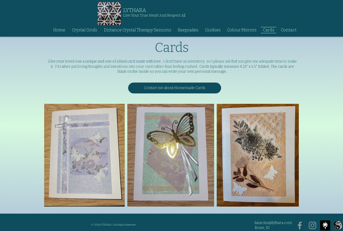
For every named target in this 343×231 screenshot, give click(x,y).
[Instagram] (312, 225)
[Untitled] (325, 225)
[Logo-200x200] (338, 225)
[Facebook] (300, 225)
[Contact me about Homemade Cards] (174, 88)
